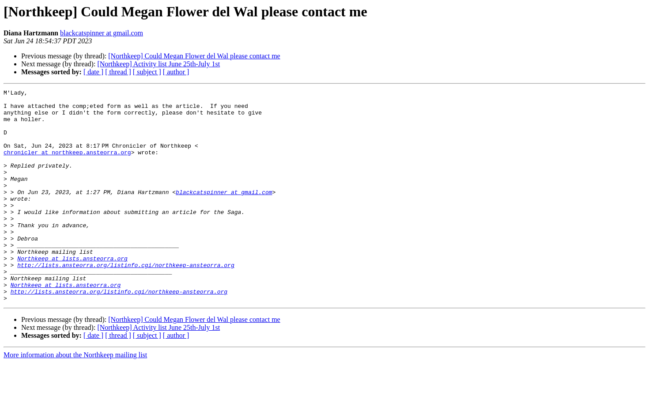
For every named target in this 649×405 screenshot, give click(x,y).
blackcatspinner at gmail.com (101, 33)
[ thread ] (118, 72)
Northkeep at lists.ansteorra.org (72, 293)
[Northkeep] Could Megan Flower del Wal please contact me (194, 56)
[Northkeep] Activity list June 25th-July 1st (158, 64)
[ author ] (176, 72)
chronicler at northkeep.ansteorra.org (67, 165)
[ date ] (93, 72)
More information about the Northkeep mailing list (75, 397)
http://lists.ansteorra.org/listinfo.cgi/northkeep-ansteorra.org (125, 301)
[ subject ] (147, 72)
